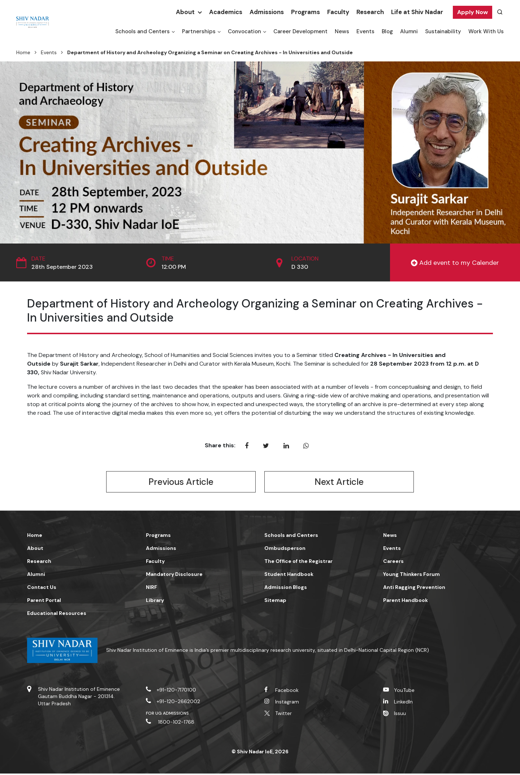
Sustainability (443, 31)
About (185, 12)
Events (365, 31)
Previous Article (180, 482)
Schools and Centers (142, 31)
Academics (225, 12)
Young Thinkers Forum (411, 575)
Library (155, 601)
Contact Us (41, 588)
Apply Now (472, 12)
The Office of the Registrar (298, 562)
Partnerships (199, 31)
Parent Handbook (405, 601)
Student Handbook (288, 575)
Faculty (338, 12)
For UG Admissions (167, 715)
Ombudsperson (285, 549)
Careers (393, 562)
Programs (305, 12)
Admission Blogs (285, 588)
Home (23, 52)
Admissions (267, 12)
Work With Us (486, 31)
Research (370, 12)
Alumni (409, 31)
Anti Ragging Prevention (414, 588)
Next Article (339, 482)
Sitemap (275, 601)
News (342, 31)
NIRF (151, 588)
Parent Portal (44, 601)
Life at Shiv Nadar (417, 12)
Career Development (300, 31)
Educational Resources (56, 614)
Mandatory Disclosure (174, 575)
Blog (387, 31)
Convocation (244, 31)
